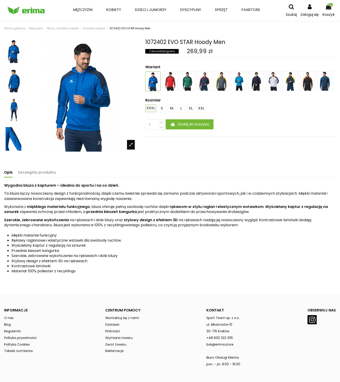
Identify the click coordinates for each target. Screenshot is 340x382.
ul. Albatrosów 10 (219, 324)
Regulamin (12, 331)
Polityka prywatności (20, 338)
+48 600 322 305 (219, 338)
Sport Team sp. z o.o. (223, 318)
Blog (7, 324)
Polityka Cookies (17, 344)
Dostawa (112, 324)
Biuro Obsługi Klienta (222, 357)
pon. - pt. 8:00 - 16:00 (223, 364)
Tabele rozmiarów (18, 351)
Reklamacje (114, 351)
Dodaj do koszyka (189, 124)
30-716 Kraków (217, 331)
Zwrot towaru (115, 344)
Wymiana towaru (119, 338)
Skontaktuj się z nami (122, 318)
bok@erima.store (220, 344)
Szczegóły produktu (37, 172)
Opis (8, 172)
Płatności (112, 331)
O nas (8, 318)
